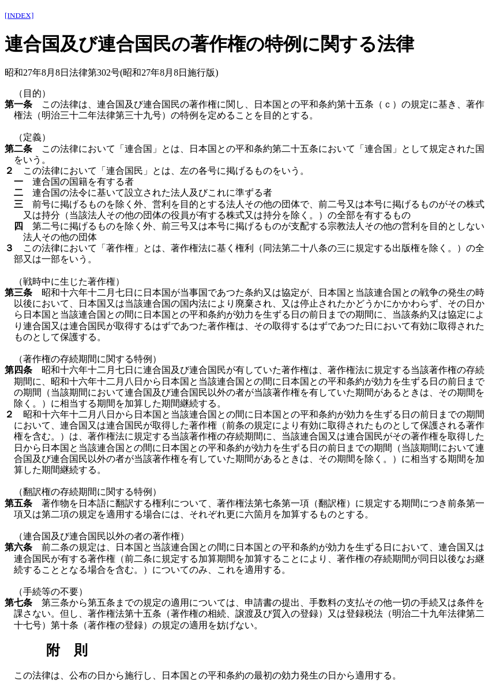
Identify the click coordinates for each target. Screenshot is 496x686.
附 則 (67, 650)
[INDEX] (19, 15)
